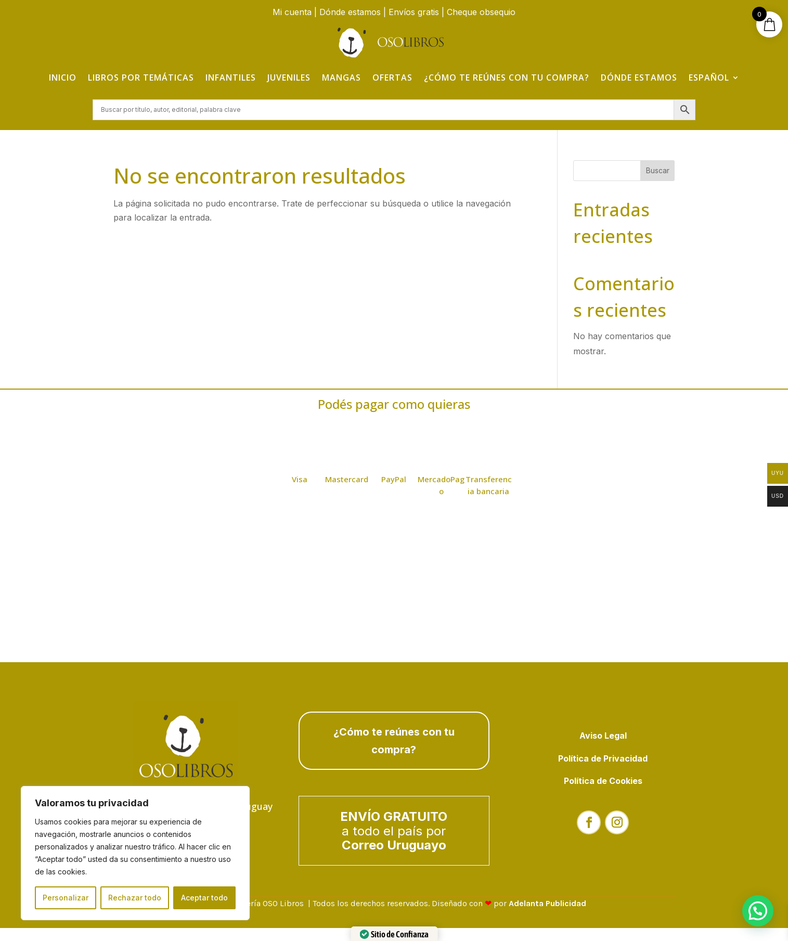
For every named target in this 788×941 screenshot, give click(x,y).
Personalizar (65, 897)
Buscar (657, 171)
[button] (757, 910)
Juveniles (289, 77)
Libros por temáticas (141, 77)
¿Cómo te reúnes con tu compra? (506, 77)
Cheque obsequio (481, 12)
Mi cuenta (292, 12)
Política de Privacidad (603, 759)
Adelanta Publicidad (547, 904)
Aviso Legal (603, 736)
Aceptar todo (204, 897)
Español (709, 77)
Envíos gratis (414, 12)
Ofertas (392, 77)
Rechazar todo (134, 897)
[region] (135, 853)
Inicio (62, 77)
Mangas (341, 77)
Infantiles (230, 77)
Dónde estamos (350, 12)
